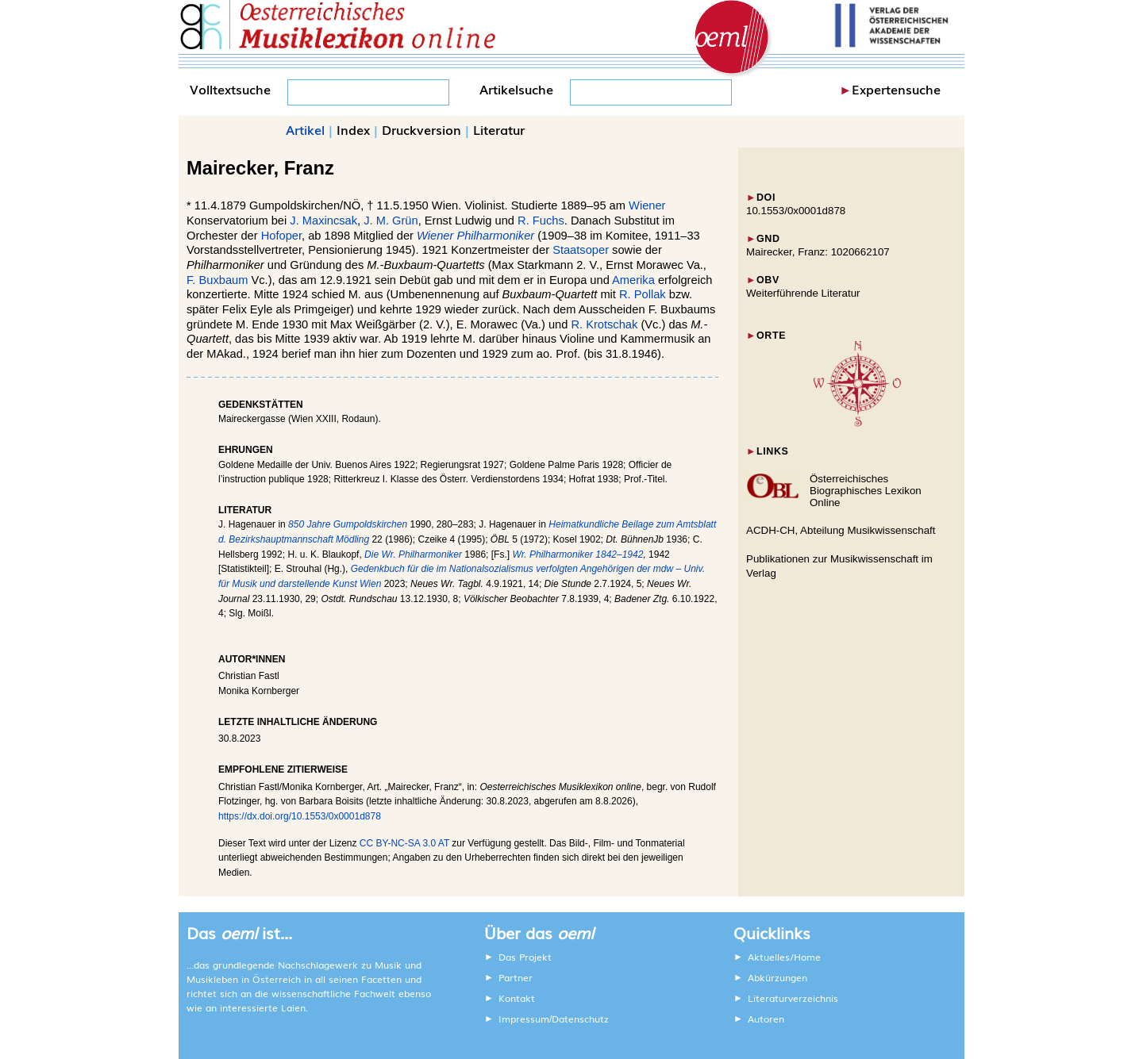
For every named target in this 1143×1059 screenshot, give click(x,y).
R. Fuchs (541, 220)
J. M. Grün (391, 220)
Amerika (633, 280)
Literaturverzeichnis (793, 998)
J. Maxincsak (323, 220)
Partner (515, 977)
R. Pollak (642, 294)
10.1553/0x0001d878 (795, 211)
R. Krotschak (604, 324)
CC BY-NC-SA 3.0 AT (404, 843)
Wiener (647, 205)
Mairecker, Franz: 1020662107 (818, 252)
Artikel (305, 129)
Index (353, 129)
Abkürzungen (777, 977)
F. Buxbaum (217, 280)
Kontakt (516, 998)
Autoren (766, 1018)
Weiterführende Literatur (803, 293)
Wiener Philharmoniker (475, 235)
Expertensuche (896, 88)
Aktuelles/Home (784, 957)
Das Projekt (525, 957)
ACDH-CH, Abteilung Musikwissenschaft (841, 530)
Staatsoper (580, 250)
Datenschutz (580, 1018)
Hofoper (281, 235)
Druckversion (421, 129)
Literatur (499, 129)
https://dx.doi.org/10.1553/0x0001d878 (299, 816)
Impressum (523, 1018)
